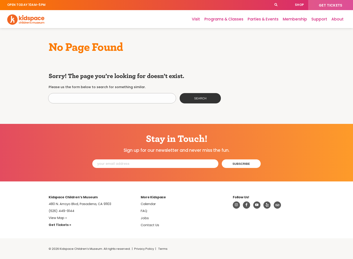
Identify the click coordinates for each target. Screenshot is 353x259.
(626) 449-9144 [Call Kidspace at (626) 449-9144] (61, 211)
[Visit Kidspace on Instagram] (236, 205)
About (337, 19)
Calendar (286, 5)
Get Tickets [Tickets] (330, 5)
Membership (295, 19)
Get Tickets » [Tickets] (60, 225)
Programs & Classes (223, 19)
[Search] (276, 5)
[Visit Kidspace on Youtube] (256, 205)
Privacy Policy (144, 249)
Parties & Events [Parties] (263, 19)
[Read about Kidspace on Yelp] (267, 205)
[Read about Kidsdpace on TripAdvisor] (277, 205)
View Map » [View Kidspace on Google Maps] (58, 218)
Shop (299, 5)
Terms (162, 249)
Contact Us (150, 225)
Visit (196, 19)
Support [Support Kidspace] (319, 19)
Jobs (145, 218)
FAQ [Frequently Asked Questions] (144, 211)
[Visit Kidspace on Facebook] (246, 205)
